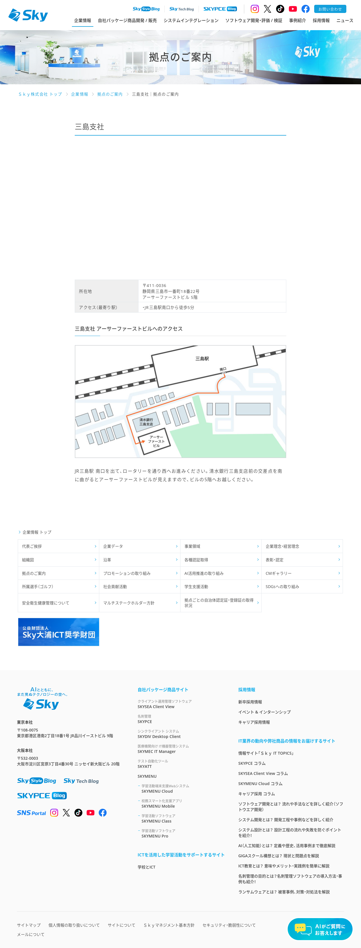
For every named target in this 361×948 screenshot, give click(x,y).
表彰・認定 (274, 559)
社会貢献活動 (115, 586)
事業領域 (192, 546)
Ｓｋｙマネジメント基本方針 (169, 925)
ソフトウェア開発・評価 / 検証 (253, 20)
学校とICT (146, 867)
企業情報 (82, 20)
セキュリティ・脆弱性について (229, 925)
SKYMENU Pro (183, 833)
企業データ (113, 546)
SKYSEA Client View (181, 704)
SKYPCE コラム (252, 763)
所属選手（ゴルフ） (38, 586)
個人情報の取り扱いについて (74, 925)
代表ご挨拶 (32, 546)
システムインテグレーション (191, 20)
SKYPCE (181, 719)
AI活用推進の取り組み (204, 573)
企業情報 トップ (37, 532)
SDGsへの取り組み (282, 586)
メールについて (31, 934)
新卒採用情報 (250, 701)
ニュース (344, 20)
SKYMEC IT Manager (181, 749)
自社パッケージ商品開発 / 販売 (127, 20)
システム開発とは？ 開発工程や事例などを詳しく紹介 (285, 819)
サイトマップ (29, 925)
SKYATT (181, 764)
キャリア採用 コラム (256, 793)
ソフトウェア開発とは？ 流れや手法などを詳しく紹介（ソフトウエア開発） (290, 806)
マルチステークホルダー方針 (129, 603)
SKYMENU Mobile (183, 803)
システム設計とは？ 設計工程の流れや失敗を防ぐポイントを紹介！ (289, 832)
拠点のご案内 (34, 573)
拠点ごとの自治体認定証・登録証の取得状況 (219, 602)
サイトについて (121, 925)
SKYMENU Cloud (183, 788)
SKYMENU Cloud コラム (260, 783)
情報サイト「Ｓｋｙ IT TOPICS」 (266, 753)
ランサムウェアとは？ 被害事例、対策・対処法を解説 (284, 891)
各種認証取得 (196, 559)
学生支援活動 (196, 586)
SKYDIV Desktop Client (181, 734)
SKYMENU (147, 776)
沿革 (107, 559)
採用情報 (321, 20)
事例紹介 (297, 20)
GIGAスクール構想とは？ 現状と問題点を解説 (278, 855)
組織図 (28, 559)
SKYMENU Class (183, 818)
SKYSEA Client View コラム (263, 773)
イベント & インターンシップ (264, 712)
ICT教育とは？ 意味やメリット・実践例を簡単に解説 (283, 866)
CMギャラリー (279, 573)
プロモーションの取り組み (127, 573)
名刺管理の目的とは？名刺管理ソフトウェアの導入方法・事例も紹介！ (290, 878)
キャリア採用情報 (254, 722)
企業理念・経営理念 (282, 546)
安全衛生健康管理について (45, 603)
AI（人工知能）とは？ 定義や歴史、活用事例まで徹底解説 (286, 845)
